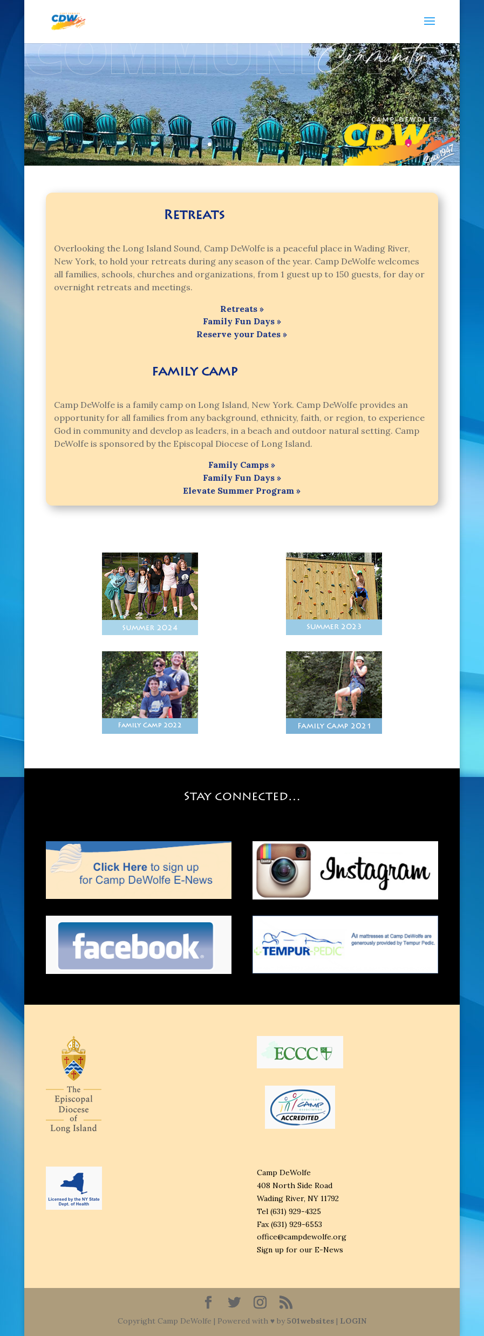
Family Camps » (241, 464)
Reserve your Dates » (241, 334)
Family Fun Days (240, 321)
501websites (310, 1321)
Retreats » (242, 308)
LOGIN (353, 1321)
